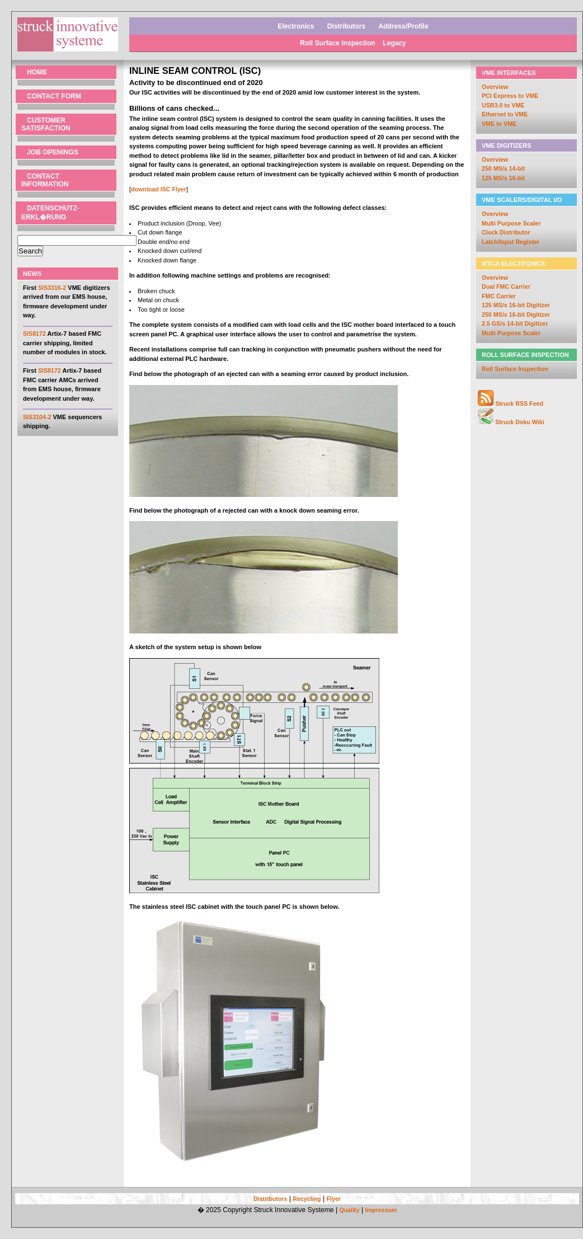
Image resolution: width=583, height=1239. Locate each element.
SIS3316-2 (52, 287)
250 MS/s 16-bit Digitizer (516, 314)
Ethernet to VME (505, 114)
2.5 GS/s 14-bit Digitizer (515, 323)
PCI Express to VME (510, 95)
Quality (349, 1210)
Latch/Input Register (510, 241)
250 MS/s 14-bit (503, 168)
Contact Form (54, 96)
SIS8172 (34, 333)
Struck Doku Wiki (519, 422)
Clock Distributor (506, 232)
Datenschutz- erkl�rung (50, 212)
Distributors (346, 26)
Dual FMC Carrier (506, 286)
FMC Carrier (499, 296)
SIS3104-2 (37, 417)
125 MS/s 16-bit (503, 178)
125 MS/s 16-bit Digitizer (516, 305)
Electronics (296, 26)
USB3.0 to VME (503, 105)
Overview (495, 86)
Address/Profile (403, 26)
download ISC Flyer (158, 189)
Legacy (394, 43)
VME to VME (499, 123)
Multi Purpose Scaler (511, 223)
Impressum (381, 1210)
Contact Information (44, 180)
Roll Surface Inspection (338, 43)
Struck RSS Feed (519, 403)
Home (37, 72)
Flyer (334, 1198)
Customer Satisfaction (45, 124)
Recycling (307, 1198)
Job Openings (52, 152)
